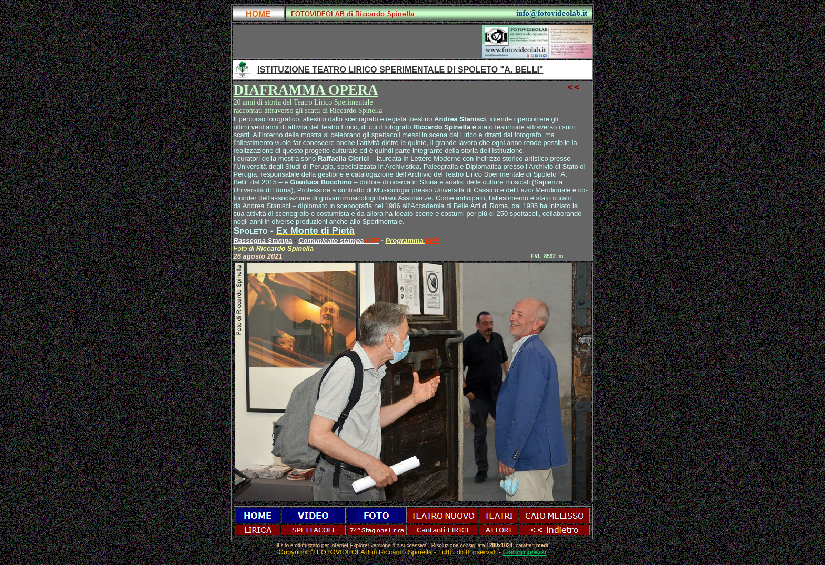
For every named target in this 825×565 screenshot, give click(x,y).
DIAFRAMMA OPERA (306, 90)
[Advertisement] (358, 41)
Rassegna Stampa (263, 240)
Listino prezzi (525, 552)
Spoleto (251, 230)
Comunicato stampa (332, 240)
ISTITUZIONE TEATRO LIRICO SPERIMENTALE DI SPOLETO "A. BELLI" (400, 69)
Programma (406, 240)
